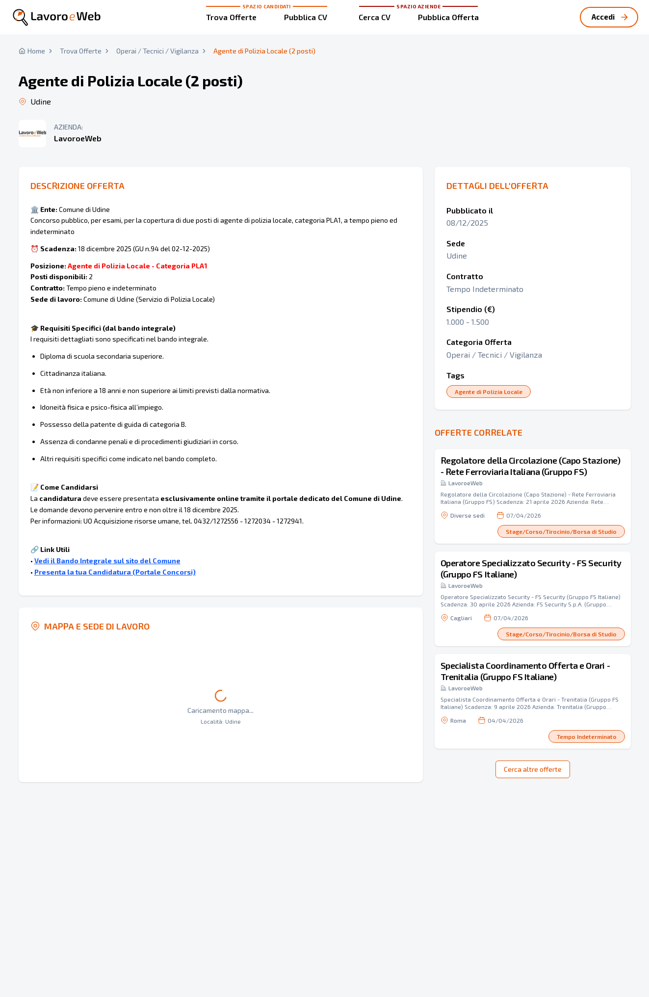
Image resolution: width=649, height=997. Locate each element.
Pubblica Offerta (448, 17)
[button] (533, 496)
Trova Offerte (231, 17)
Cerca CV (374, 17)
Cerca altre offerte (533, 769)
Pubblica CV (305, 17)
